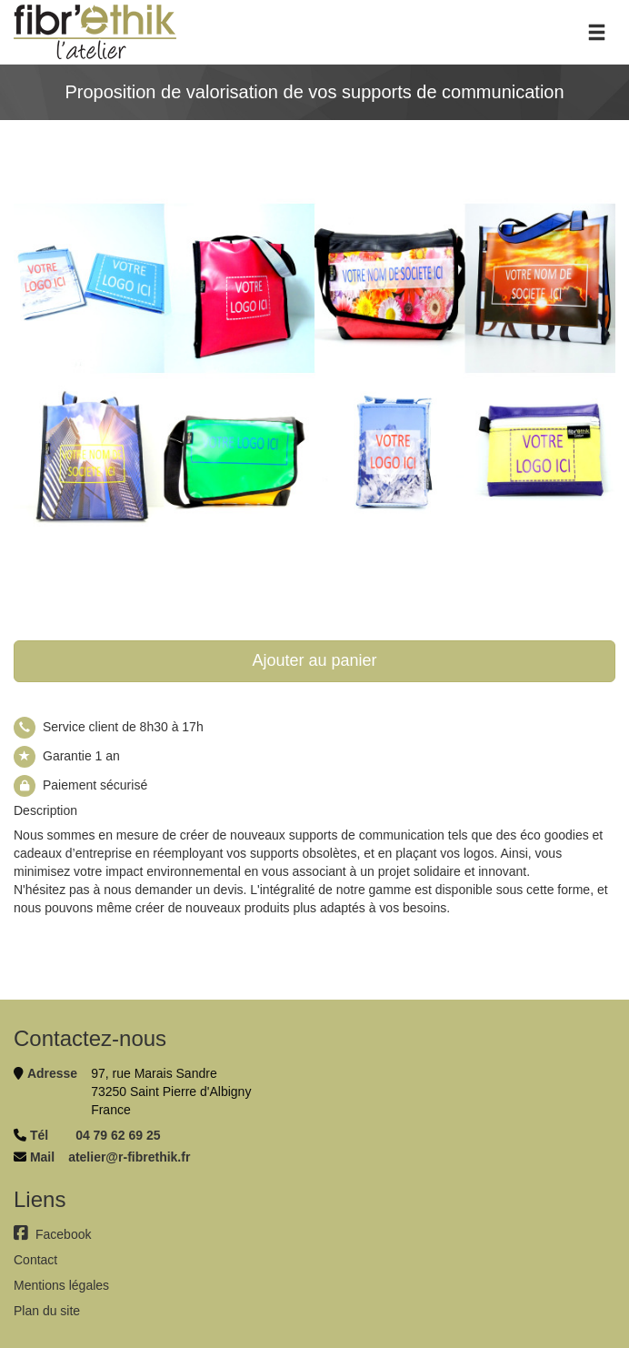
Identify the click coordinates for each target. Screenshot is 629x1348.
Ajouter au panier (314, 660)
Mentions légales (61, 1285)
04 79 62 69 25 (117, 1135)
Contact (35, 1259)
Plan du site (47, 1310)
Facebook (52, 1234)
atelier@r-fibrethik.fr (129, 1157)
